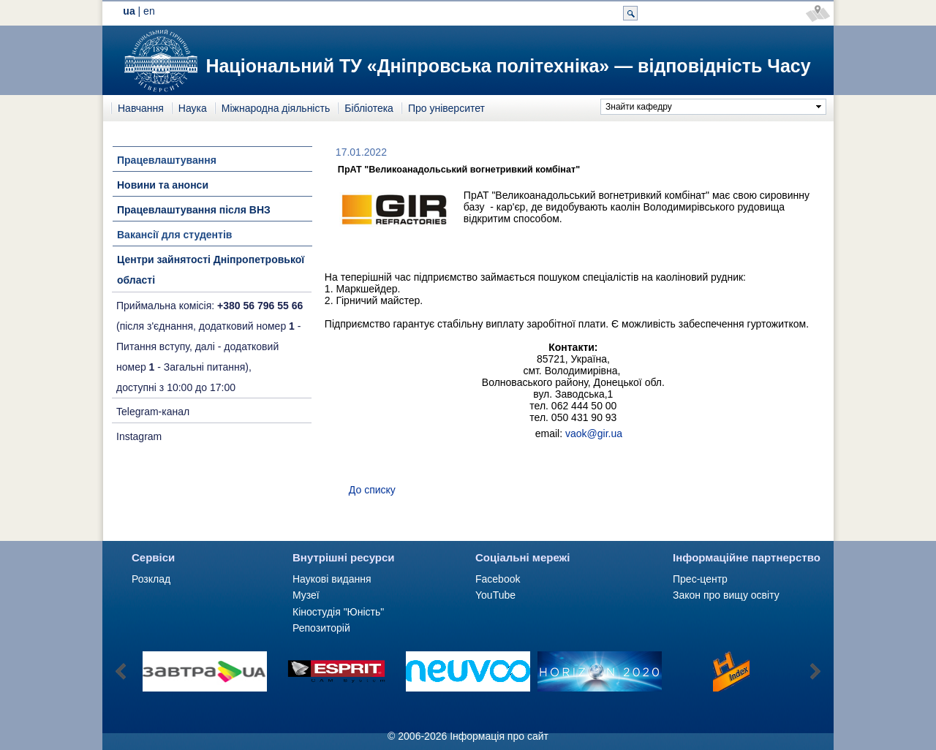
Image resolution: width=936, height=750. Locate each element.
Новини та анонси (162, 185)
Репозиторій (321, 628)
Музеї (306, 595)
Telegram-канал (152, 411)
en (149, 11)
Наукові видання (331, 579)
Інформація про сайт (499, 736)
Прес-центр (700, 579)
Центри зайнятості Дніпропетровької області (210, 270)
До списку (372, 490)
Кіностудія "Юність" (338, 612)
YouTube (495, 595)
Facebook (497, 579)
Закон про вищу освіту (726, 595)
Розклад (151, 579)
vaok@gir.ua (593, 433)
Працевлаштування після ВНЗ (194, 210)
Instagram (139, 436)
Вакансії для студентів (174, 234)
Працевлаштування (166, 160)
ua (129, 11)
